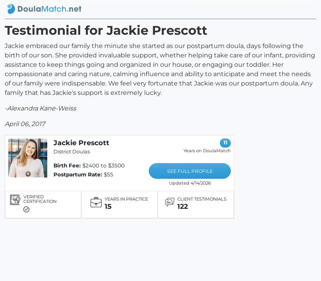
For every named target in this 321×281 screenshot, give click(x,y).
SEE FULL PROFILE (190, 171)
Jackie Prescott (81, 143)
